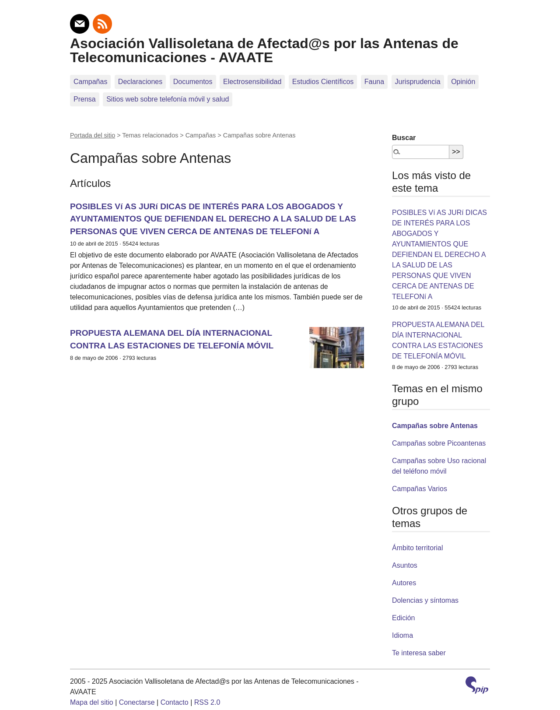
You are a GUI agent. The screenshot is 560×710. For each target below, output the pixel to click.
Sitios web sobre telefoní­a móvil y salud (167, 99)
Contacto (175, 702)
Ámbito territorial (417, 548)
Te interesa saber (419, 653)
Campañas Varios (419, 488)
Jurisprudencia (418, 81)
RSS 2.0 (207, 702)
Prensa (85, 99)
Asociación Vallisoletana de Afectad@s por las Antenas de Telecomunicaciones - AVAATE (264, 50)
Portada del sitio (92, 135)
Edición (403, 618)
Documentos (193, 81)
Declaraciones (140, 81)
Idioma (402, 635)
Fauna (374, 81)
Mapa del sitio (91, 702)
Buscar (404, 137)
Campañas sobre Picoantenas (439, 443)
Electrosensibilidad (252, 81)
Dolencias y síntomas (425, 600)
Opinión (463, 81)
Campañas (90, 81)
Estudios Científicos (323, 81)
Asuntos (404, 565)
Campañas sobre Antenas (435, 425)
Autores (404, 583)
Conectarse (137, 702)
